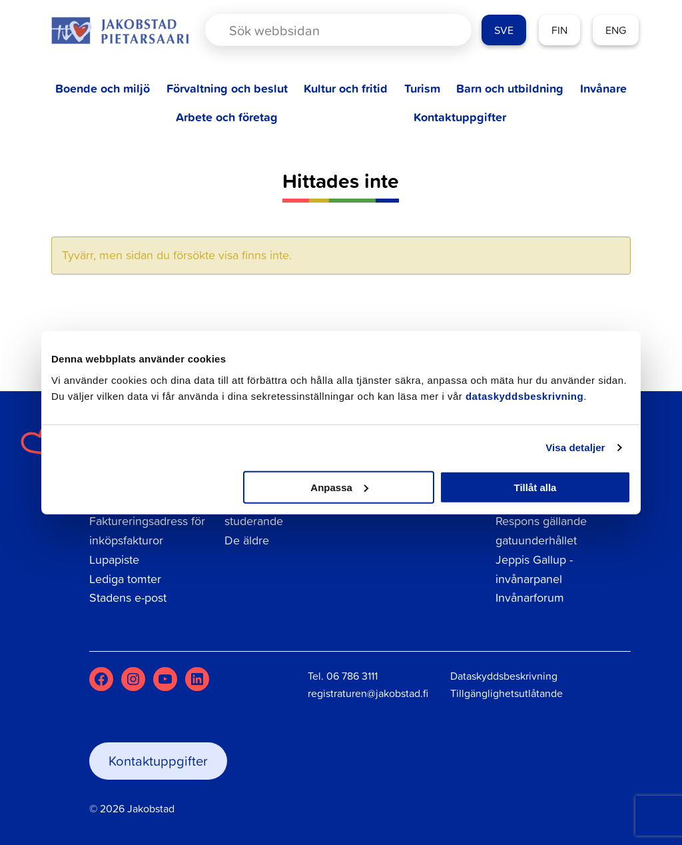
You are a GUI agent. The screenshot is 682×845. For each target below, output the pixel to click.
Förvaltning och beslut (227, 88)
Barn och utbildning (509, 88)
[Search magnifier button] (438, 30)
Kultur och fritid (346, 88)
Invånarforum (530, 597)
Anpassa (339, 486)
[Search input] (327, 30)
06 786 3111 (352, 675)
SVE (503, 30)
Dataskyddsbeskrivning (503, 675)
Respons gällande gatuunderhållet (541, 530)
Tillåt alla (534, 486)
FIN (559, 30)
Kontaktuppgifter (460, 117)
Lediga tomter (125, 578)
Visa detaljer (575, 447)
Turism (422, 88)
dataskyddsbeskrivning (524, 395)
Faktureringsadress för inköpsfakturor (147, 530)
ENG (615, 30)
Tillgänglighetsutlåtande (506, 693)
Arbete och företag (227, 117)
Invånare (603, 88)
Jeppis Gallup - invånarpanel (534, 569)
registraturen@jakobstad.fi (368, 693)
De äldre (246, 540)
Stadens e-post (128, 597)
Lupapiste (114, 559)
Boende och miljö (102, 88)
